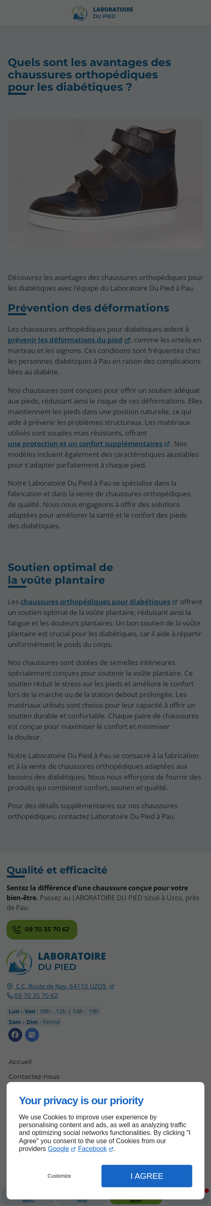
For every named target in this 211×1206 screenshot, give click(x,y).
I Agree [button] (146, 1176)
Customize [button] (59, 1176)
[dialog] (105, 1140)
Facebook (92, 1148)
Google (58, 1148)
